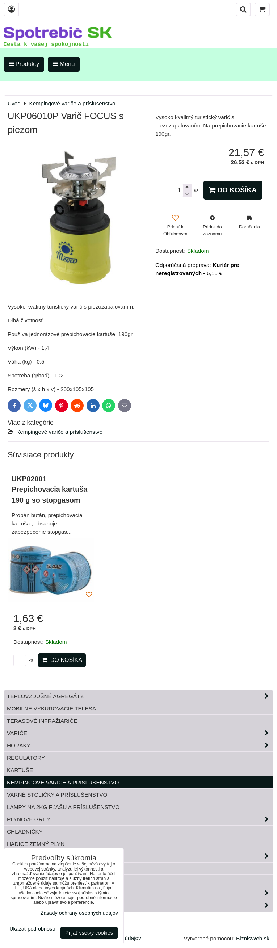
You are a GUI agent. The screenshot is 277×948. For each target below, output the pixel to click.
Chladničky (25, 832)
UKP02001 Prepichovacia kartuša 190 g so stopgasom (49, 489)
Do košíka (233, 190)
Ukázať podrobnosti (32, 929)
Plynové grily (140, 819)
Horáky (140, 745)
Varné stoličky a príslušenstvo (57, 795)
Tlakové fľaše (29, 868)
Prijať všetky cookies (89, 933)
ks (23, 660)
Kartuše (20, 770)
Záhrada (140, 893)
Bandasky (22, 881)
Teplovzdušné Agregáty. (140, 696)
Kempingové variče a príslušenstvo (59, 432)
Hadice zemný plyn (35, 844)
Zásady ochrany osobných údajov (79, 913)
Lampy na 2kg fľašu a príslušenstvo (63, 807)
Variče (140, 733)
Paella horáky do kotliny (140, 905)
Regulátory (26, 758)
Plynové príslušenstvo (140, 856)
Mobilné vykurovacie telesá (51, 708)
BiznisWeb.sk (252, 938)
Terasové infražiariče (42, 721)
